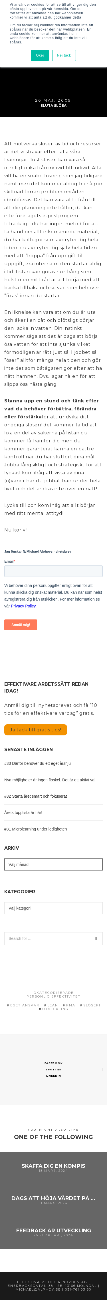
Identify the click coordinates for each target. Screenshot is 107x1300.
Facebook (54, 1063)
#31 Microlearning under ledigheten (35, 829)
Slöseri (91, 1005)
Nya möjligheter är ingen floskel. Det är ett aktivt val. (50, 780)
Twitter (54, 1069)
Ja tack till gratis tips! (35, 730)
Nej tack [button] (64, 55)
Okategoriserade (54, 993)
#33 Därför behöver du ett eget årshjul (38, 763)
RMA (70, 1005)
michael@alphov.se (38, 1289)
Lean (52, 1005)
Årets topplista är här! (23, 812)
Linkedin (53, 1075)
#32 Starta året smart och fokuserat (35, 796)
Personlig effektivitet (53, 996)
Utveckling (55, 1009)
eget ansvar (24, 1005)
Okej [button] (40, 55)
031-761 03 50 (78, 1289)
